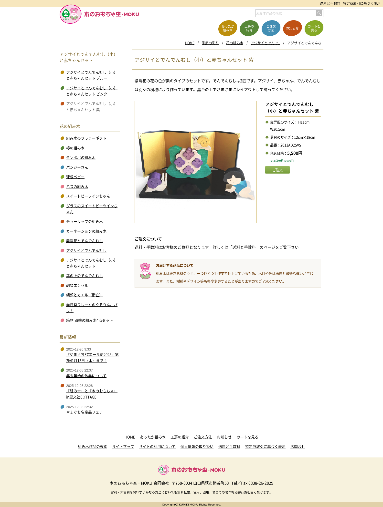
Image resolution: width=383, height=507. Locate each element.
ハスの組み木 (77, 186)
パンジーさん (77, 167)
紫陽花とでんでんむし (84, 240)
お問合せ (297, 446)
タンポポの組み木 (81, 157)
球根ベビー (75, 176)
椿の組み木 (75, 148)
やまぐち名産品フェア (84, 412)
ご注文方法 (203, 437)
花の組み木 (234, 42)
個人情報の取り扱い (197, 446)
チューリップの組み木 (84, 221)
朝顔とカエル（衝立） (84, 295)
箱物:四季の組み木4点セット (89, 320)
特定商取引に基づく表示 (362, 3)
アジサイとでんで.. (265, 42)
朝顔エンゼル (77, 285)
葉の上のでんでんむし (84, 275)
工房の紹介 (179, 437)
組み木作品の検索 (92, 446)
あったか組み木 (153, 437)
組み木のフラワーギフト (86, 138)
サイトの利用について (157, 446)
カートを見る (247, 437)
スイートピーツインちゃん (88, 196)
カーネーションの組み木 (86, 231)
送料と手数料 (330, 3)
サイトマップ (123, 446)
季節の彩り (210, 42)
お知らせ (224, 437)
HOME (189, 42)
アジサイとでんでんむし (86, 250)
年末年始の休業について (86, 375)
